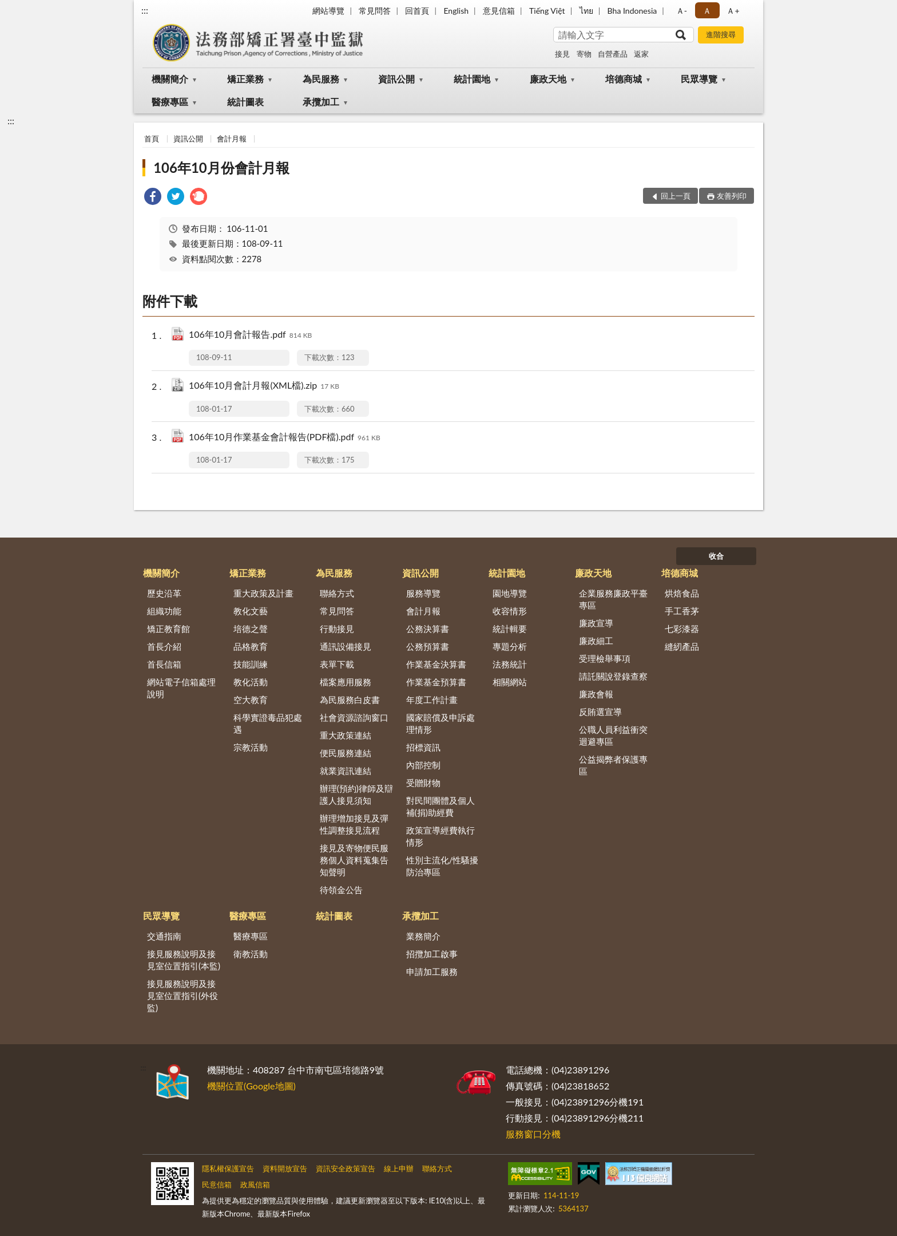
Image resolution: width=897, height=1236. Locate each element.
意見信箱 (499, 10)
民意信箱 (217, 1184)
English (456, 10)
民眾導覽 (699, 78)
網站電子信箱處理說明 (181, 688)
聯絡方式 (337, 593)
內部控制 (423, 765)
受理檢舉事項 (604, 658)
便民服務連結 (345, 753)
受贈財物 (423, 782)
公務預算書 (427, 646)
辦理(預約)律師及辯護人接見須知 (356, 794)
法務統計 (510, 664)
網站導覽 (328, 10)
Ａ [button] (707, 10)
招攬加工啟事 (432, 954)
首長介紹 (164, 646)
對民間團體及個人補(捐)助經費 (440, 806)
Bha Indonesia (632, 10)
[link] (152, 198)
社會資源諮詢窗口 (354, 717)
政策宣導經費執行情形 (440, 836)
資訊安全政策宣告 (345, 1168)
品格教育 (250, 646)
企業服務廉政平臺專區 (613, 599)
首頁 (151, 138)
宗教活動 (250, 747)
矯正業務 (245, 78)
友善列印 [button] (732, 195)
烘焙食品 (682, 593)
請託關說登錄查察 (613, 676)
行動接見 (337, 628)
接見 (562, 53)
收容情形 (510, 611)
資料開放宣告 (285, 1168)
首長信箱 (164, 664)
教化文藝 (250, 611)
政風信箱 (255, 1184)
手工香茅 (682, 611)
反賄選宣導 (600, 711)
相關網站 (510, 682)
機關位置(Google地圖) (251, 1085)
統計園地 (472, 78)
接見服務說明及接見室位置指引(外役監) (182, 995)
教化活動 (250, 682)
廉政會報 (596, 694)
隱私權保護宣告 (228, 1168)
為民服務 (321, 78)
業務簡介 (423, 936)
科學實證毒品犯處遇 (267, 723)
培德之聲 (250, 628)
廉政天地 (548, 78)
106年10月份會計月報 (221, 167)
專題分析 (510, 646)
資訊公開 (396, 78)
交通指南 (164, 936)
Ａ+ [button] (733, 10)
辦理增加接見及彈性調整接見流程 (354, 824)
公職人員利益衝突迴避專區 (613, 735)
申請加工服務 (432, 971)
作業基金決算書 (436, 664)
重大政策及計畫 (263, 593)
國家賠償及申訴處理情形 (440, 723)
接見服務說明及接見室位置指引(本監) (183, 960)
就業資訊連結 (345, 770)
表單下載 (337, 664)
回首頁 (417, 10)
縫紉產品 (682, 646)
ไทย (586, 10)
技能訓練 (250, 664)
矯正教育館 (168, 628)
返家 (641, 53)
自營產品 (613, 53)
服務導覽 (423, 593)
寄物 (584, 53)
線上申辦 (399, 1168)
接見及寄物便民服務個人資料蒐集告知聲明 (354, 860)
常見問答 (375, 10)
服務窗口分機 (533, 1133)
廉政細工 (596, 640)
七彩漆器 (682, 628)
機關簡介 (170, 78)
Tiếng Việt (547, 10)
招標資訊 (423, 747)
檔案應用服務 (345, 682)
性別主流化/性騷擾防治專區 (442, 866)
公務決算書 (427, 628)
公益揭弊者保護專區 (613, 765)
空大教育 (250, 699)
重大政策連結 (345, 735)
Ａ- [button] (681, 10)
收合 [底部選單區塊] (716, 555)
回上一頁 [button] (675, 195)
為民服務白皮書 (350, 699)
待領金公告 (341, 889)
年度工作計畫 (432, 699)
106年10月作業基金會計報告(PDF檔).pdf (284, 437)
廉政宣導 (596, 623)
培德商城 (623, 78)
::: (144, 10)
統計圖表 (245, 101)
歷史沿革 (164, 593)
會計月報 (232, 138)
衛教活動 (250, 954)
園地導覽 (510, 593)
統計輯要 (510, 628)
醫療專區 (170, 101)
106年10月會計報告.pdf (250, 335)
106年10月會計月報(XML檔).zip (264, 386)
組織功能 (164, 611)
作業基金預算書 (436, 682)
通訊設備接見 (345, 646)
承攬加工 (321, 101)
